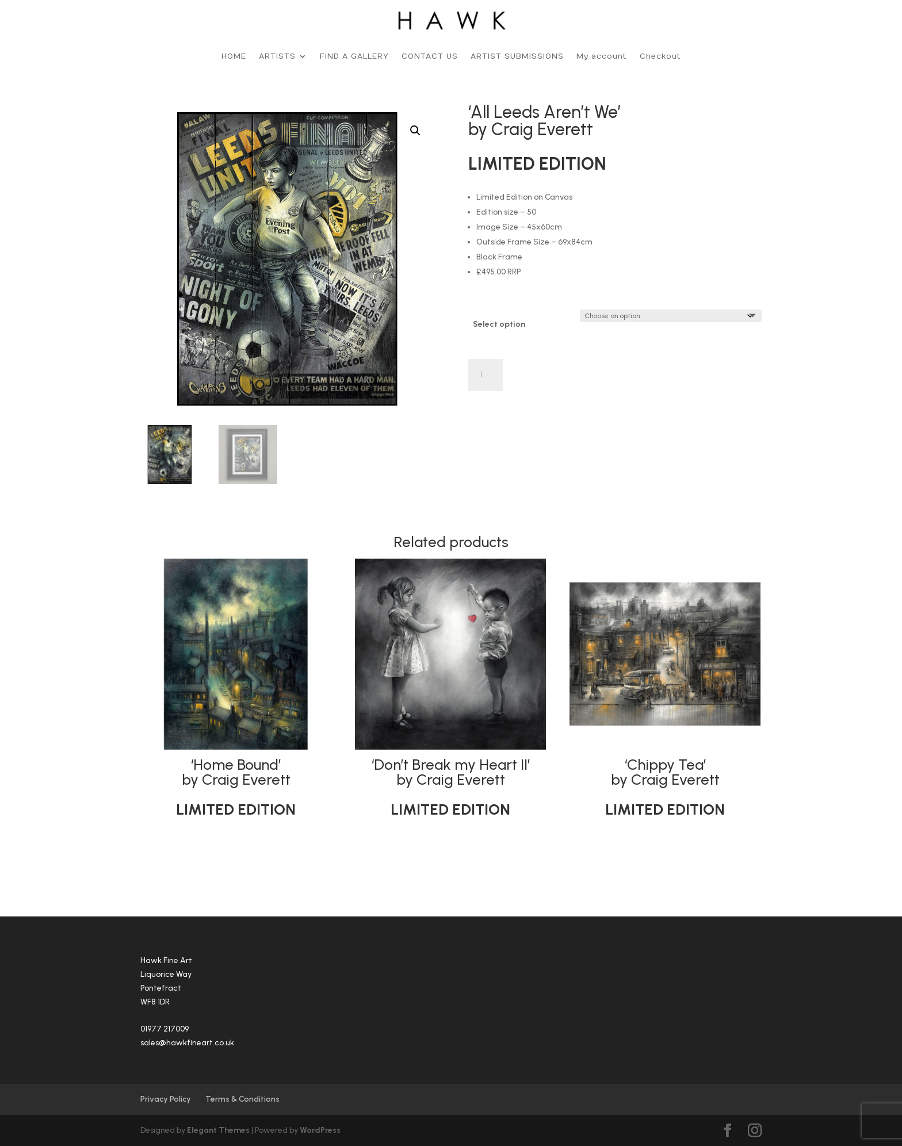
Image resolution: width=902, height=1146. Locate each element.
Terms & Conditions (242, 1099)
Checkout (660, 56)
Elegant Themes (218, 1130)
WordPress (320, 1130)
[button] (415, 130)
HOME (233, 56)
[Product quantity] (485, 375)
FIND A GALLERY (354, 56)
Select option (499, 324)
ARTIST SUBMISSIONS (517, 56)
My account (601, 56)
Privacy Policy (165, 1099)
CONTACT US (430, 56)
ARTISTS (277, 56)
